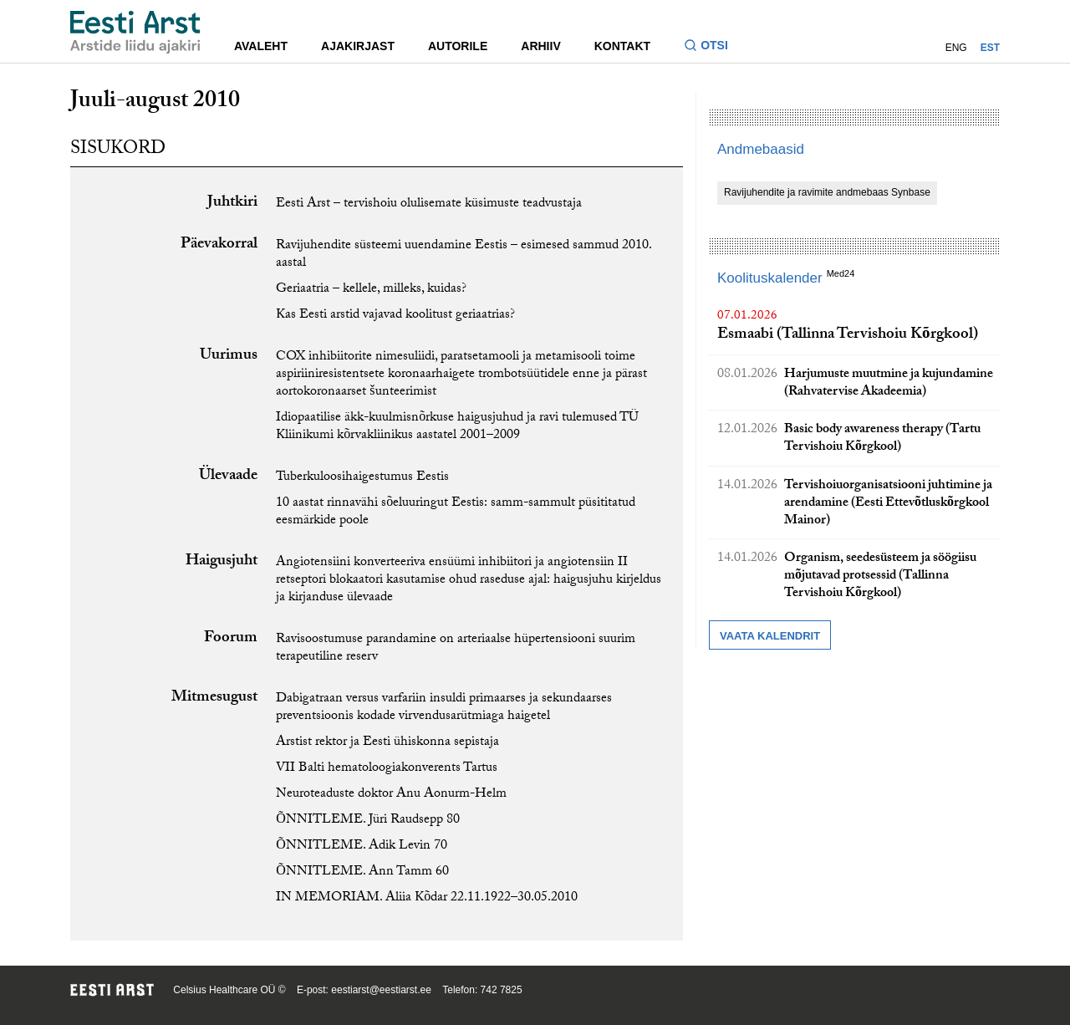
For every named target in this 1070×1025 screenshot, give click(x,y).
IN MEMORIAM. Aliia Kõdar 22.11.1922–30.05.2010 (427, 898)
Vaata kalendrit (770, 636)
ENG (956, 48)
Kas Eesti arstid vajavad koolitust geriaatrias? (395, 315)
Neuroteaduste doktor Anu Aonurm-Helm (391, 794)
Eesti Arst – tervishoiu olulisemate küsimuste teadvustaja (429, 204)
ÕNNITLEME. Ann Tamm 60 (362, 872)
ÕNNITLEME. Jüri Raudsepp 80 (368, 820)
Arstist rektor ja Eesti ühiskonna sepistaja (387, 743)
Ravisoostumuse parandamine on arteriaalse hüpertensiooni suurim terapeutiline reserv (455, 648)
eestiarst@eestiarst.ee (381, 990)
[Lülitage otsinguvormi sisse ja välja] (712, 47)
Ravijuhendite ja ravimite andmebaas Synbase (827, 192)
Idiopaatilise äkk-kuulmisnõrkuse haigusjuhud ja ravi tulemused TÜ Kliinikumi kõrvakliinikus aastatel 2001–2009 (457, 427)
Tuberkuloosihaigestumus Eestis (362, 478)
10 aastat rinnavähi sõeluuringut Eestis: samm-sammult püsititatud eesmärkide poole (455, 512)
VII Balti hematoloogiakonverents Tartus (386, 769)
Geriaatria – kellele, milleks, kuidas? (371, 289)
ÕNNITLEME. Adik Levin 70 (361, 846)
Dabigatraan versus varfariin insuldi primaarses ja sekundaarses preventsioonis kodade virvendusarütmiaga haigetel (444, 708)
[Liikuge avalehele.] (135, 32)
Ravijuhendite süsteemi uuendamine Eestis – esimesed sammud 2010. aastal (463, 255)
